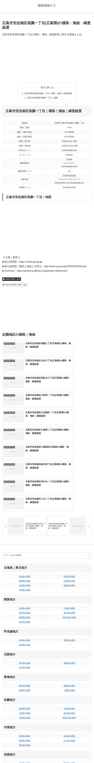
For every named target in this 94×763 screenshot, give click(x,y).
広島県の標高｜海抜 (11, 280)
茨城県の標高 (24, 530)
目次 (43, 87)
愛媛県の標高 (69, 685)
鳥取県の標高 (24, 658)
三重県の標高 (69, 612)
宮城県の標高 (24, 512)
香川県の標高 (24, 690)
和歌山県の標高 (69, 640)
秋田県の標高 (69, 498)
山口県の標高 (69, 662)
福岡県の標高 (24, 708)
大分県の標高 (69, 708)
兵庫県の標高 (69, 630)
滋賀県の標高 (24, 630)
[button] (89, 477)
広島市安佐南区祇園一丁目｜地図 (41, 98)
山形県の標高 (69, 503)
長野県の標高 (69, 562)
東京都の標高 (69, 535)
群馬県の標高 (24, 539)
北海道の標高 (24, 498)
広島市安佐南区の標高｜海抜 (15, 285)
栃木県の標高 (24, 535)
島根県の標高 (24, 662)
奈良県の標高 (69, 635)
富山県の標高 (24, 585)
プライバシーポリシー (70, 754)
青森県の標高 (24, 503)
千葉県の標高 (69, 530)
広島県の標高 (69, 658)
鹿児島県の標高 (69, 717)
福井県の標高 (69, 585)
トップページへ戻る (24, 754)
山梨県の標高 (24, 566)
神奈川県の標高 (69, 539)
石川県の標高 (24, 589)
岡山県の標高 (24, 667)
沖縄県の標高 (69, 722)
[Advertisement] (47, 59)
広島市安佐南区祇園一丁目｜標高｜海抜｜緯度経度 (48, 93)
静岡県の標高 (24, 612)
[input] (47, 477)
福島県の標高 (69, 507)
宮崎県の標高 (69, 713)
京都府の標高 (24, 635)
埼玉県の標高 (24, 544)
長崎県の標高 (24, 717)
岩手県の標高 (24, 507)
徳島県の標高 (24, 685)
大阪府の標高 (24, 640)
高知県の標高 (69, 690)
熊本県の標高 (24, 722)
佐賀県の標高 (24, 713)
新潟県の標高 (24, 562)
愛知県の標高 (69, 608)
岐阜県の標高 (24, 608)
